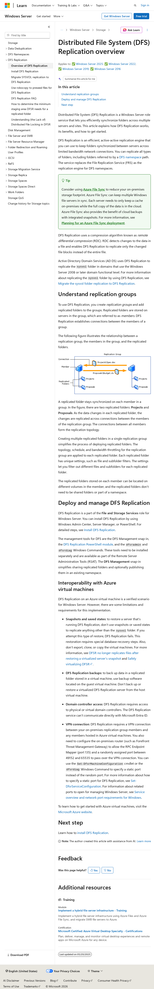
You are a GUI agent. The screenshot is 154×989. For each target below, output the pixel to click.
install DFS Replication (92, 833)
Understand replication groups (80, 94)
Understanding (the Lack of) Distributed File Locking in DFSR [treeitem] (30, 122)
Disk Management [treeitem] (19, 130)
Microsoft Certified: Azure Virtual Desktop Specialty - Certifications (100, 931)
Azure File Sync (94, 189)
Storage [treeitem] (13, 43)
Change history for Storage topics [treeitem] (28, 203)
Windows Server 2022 (122, 64)
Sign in (145, 5)
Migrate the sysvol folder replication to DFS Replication (96, 283)
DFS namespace (130, 157)
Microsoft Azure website (75, 812)
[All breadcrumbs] (61, 30)
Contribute (70, 980)
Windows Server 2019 (75, 69)
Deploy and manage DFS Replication (83, 99)
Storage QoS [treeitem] (16, 198)
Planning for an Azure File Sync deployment (93, 223)
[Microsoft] (7, 5)
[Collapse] (49, 26)
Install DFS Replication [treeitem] (24, 71)
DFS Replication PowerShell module (88, 544)
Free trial (141, 16)
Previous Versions (34, 980)
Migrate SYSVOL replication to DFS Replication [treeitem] (30, 79)
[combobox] (27, 35)
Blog (53, 980)
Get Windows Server (117, 16)
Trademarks (31, 986)
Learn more (144, 841)
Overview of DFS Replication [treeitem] (29, 66)
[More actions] (147, 30)
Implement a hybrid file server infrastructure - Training (92, 910)
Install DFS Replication (99, 530)
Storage (101, 30)
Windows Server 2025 (89, 64)
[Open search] (135, 5)
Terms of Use (11, 986)
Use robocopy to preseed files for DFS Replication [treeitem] (31, 90)
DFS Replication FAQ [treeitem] (23, 98)
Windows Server (80, 30)
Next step (67, 105)
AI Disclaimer (11, 980)
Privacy (85, 980)
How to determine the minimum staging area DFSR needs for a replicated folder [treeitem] (31, 109)
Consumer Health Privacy (113, 980)
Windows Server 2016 (107, 69)
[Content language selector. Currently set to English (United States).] (21, 971)
